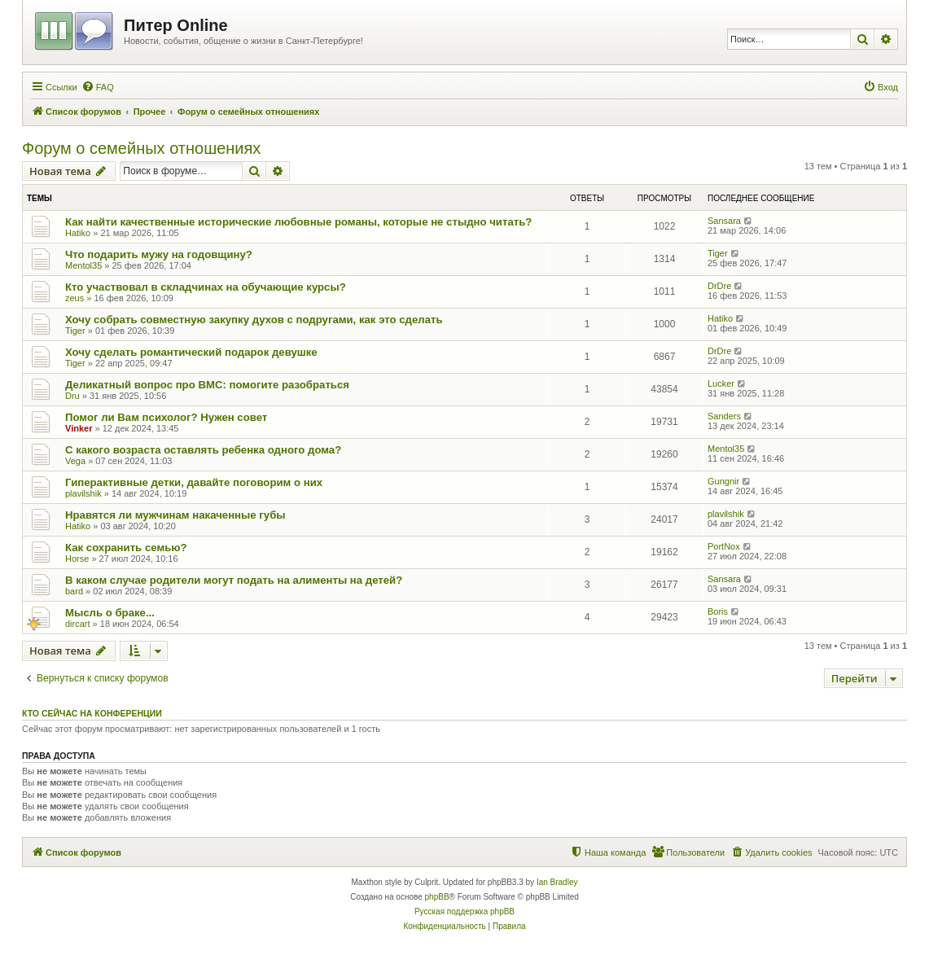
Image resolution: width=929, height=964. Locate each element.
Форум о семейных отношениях (141, 148)
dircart (77, 624)
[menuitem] (97, 87)
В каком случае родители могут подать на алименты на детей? (233, 580)
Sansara (724, 221)
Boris (718, 611)
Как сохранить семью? (126, 547)
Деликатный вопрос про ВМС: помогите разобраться (207, 385)
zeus (74, 298)
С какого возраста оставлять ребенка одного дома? (203, 450)
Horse (77, 558)
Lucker (721, 383)
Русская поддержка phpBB (464, 911)
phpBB (437, 896)
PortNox (724, 546)
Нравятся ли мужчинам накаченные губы (175, 515)
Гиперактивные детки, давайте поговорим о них (193, 482)
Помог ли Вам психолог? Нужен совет (166, 417)
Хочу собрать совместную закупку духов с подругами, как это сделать (254, 319)
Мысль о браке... (110, 613)
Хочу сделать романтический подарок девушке (191, 352)
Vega (75, 461)
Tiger (718, 253)
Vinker (78, 428)
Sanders (724, 416)
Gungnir (723, 481)
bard (74, 591)
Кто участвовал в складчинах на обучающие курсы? (205, 287)
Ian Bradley (557, 882)
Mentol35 (83, 265)
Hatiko (77, 233)
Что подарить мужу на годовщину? (158, 254)
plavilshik (83, 493)
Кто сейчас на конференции (92, 713)
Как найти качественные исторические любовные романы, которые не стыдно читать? (298, 222)
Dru (72, 396)
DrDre (719, 286)
